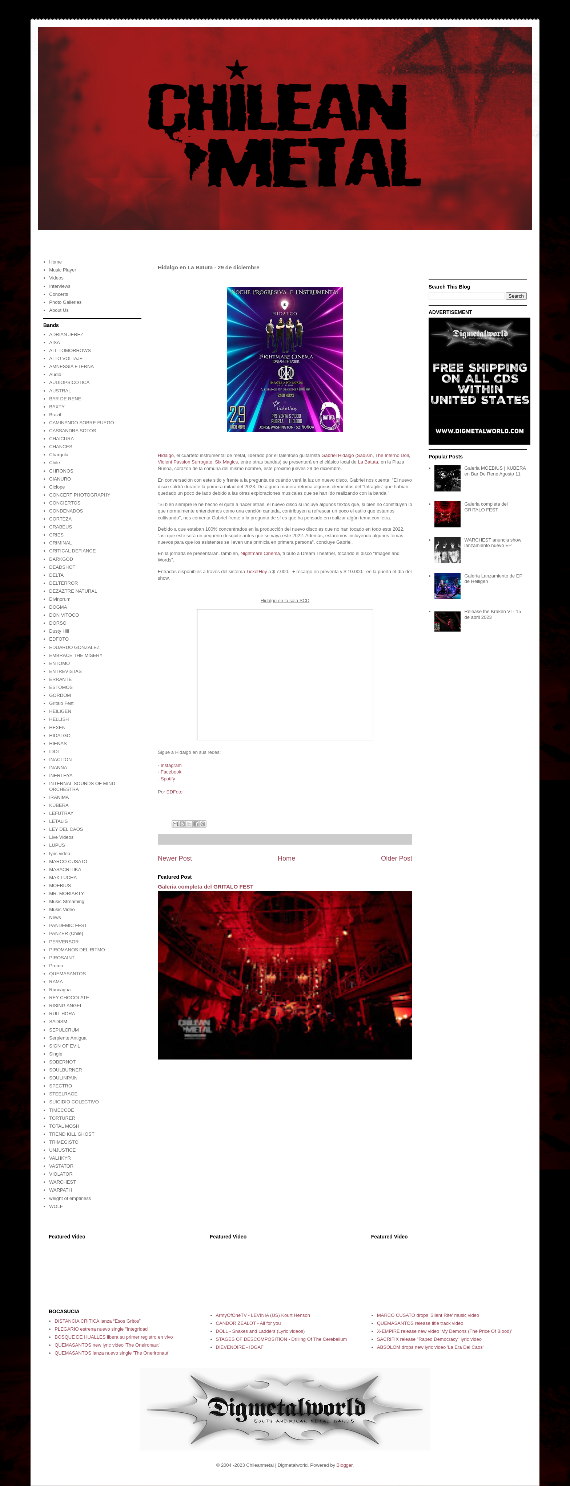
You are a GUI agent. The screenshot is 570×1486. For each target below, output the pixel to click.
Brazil (55, 414)
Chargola (58, 454)
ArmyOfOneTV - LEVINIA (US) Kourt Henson (263, 1315)
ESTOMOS (61, 687)
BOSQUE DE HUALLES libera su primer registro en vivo (114, 1337)
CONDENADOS (66, 511)
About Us (58, 310)
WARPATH (60, 1190)
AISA (54, 342)
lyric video (59, 853)
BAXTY (57, 406)
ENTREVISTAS (65, 671)
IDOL (54, 751)
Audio (55, 374)
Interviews (60, 286)
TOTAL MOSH (64, 1126)
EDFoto (174, 792)
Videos (56, 278)
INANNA (58, 767)
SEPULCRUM (64, 1030)
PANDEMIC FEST (68, 925)
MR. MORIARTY (66, 893)
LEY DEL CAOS (66, 829)
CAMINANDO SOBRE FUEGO (81, 422)
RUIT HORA (62, 1013)
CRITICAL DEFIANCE (72, 551)
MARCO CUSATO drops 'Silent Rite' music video (428, 1315)
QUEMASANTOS (67, 973)
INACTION (60, 759)
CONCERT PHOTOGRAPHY (79, 495)
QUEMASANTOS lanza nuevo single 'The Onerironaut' (112, 1353)
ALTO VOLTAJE (66, 358)
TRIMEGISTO (64, 1142)
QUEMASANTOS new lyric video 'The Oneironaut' (107, 1345)
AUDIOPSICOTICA (69, 382)
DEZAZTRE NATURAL (73, 591)
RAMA (56, 981)
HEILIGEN (60, 711)
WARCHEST (62, 1182)
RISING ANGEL (66, 1005)
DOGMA (58, 607)
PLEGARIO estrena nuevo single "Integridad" (102, 1329)
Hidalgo (166, 455)
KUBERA (58, 805)
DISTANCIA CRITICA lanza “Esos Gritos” (98, 1321)
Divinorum (60, 599)
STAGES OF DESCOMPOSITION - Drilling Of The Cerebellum (281, 1339)
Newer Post (175, 858)
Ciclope (57, 487)
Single (55, 1054)
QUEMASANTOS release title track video (420, 1323)
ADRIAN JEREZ (66, 334)
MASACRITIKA (65, 869)
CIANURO (60, 479)
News (55, 917)
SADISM (58, 1021)
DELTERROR (63, 583)
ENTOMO (59, 663)
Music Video (62, 909)
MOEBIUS (60, 885)
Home (287, 858)
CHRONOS (61, 471)
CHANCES (60, 446)
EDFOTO (59, 639)
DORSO (58, 623)
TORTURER (62, 1118)
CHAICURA (61, 438)
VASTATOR (61, 1166)
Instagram (171, 765)
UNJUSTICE (62, 1150)
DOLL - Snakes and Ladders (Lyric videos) (260, 1331)
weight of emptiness (70, 1198)
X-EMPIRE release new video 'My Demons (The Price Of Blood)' (444, 1331)
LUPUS (57, 845)
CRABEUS (60, 527)
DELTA (56, 575)
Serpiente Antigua (68, 1038)
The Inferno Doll (392, 455)
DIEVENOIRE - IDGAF (240, 1347)
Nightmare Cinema (260, 553)
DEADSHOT (62, 567)
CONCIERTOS (64, 503)
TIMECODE (61, 1110)
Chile (54, 462)
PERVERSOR (64, 941)
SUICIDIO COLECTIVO (74, 1102)
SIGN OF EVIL (64, 1046)
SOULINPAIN (63, 1078)
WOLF (56, 1206)
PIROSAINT (62, 957)
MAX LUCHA (63, 877)
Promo (56, 965)
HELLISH (59, 719)
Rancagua (60, 989)
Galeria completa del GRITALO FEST (205, 886)
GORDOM (60, 695)
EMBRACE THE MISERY (76, 655)
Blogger (345, 1465)
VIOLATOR (61, 1174)
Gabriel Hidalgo (337, 455)
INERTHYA (61, 775)
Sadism (365, 455)
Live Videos (61, 837)
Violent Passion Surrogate (185, 462)
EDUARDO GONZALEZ (74, 647)
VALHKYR (60, 1158)
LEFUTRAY (61, 813)
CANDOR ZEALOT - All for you (248, 1323)
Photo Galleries (65, 302)
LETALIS (58, 821)
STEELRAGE (63, 1094)
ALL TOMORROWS (70, 350)
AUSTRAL (60, 390)
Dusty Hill (59, 631)
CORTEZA (60, 519)
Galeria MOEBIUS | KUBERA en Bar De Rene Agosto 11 (495, 471)
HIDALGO (60, 735)
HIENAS (58, 743)
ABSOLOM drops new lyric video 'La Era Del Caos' (430, 1347)
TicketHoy (256, 571)
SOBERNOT (62, 1062)
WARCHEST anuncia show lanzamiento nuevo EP (492, 542)
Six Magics (226, 462)
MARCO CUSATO (68, 861)
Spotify (168, 778)
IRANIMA (59, 797)
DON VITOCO (64, 615)
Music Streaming (66, 901)
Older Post (396, 858)
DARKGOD (61, 559)
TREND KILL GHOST (71, 1134)
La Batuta (368, 462)
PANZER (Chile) (66, 933)
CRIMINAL (60, 543)
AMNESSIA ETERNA (71, 366)
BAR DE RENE (65, 398)
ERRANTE (60, 679)
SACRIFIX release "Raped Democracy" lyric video (429, 1339)
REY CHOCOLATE (69, 997)
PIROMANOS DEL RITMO (77, 949)
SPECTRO (60, 1086)
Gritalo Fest (61, 703)
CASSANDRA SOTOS (72, 430)
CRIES (56, 535)
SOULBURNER (65, 1070)
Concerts (58, 294)
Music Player (62, 270)
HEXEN (57, 727)
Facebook (171, 772)
